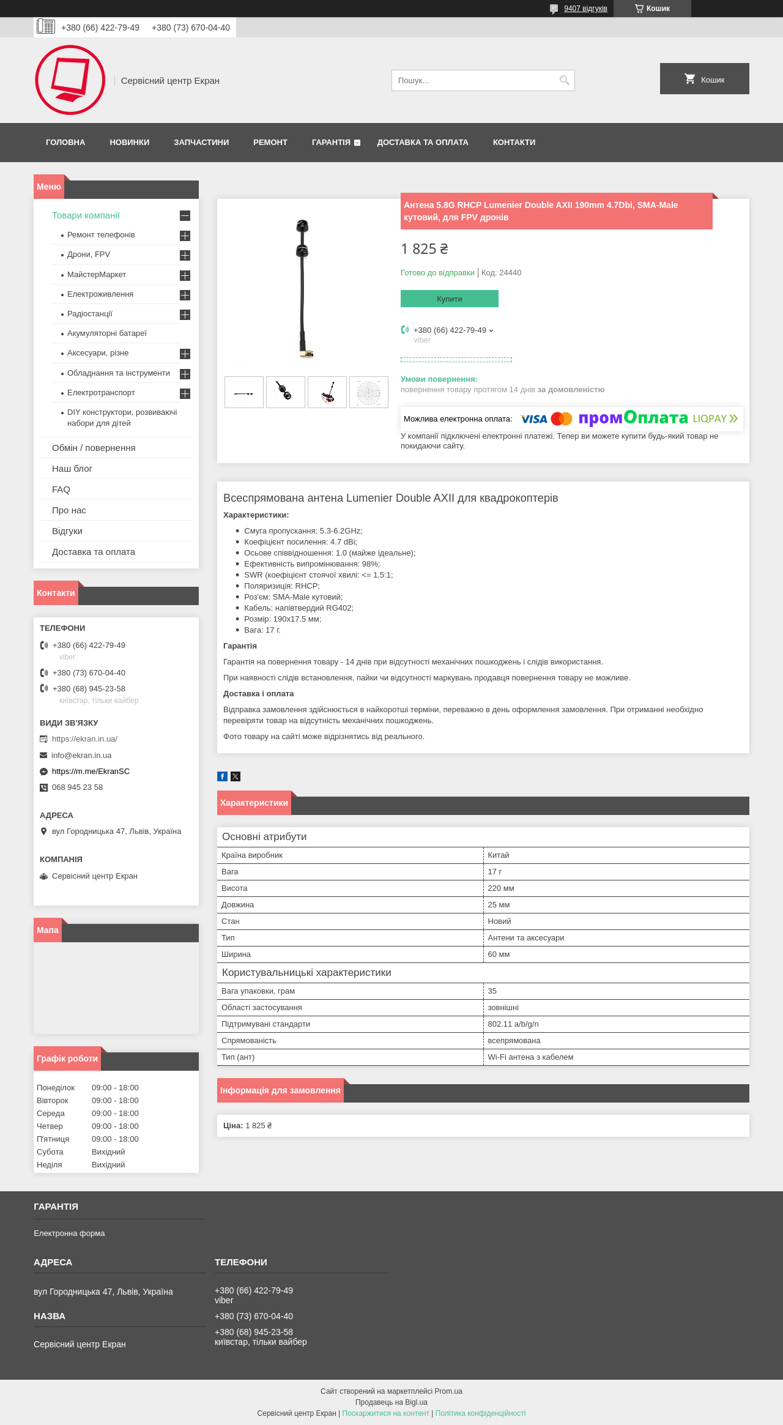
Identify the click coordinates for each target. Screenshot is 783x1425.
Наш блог (72, 468)
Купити (449, 298)
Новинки (129, 142)
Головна (65, 142)
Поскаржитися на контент (386, 1413)
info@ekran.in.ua (81, 755)
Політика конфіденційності (481, 1413)
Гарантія (331, 142)
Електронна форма (69, 1233)
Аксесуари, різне (98, 352)
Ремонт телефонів (101, 234)
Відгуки (67, 531)
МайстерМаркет (96, 274)
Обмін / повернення (94, 447)
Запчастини (201, 142)
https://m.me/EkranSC (91, 771)
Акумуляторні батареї (107, 333)
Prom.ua (448, 1391)
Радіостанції (90, 313)
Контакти (514, 142)
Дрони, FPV (88, 254)
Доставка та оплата (423, 142)
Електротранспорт (101, 392)
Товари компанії (86, 215)
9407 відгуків (585, 8)
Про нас (69, 510)
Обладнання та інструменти (118, 373)
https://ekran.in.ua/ (84, 738)
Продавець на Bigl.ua (391, 1402)
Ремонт (270, 142)
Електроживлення (100, 294)
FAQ (61, 489)
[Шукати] (564, 80)
